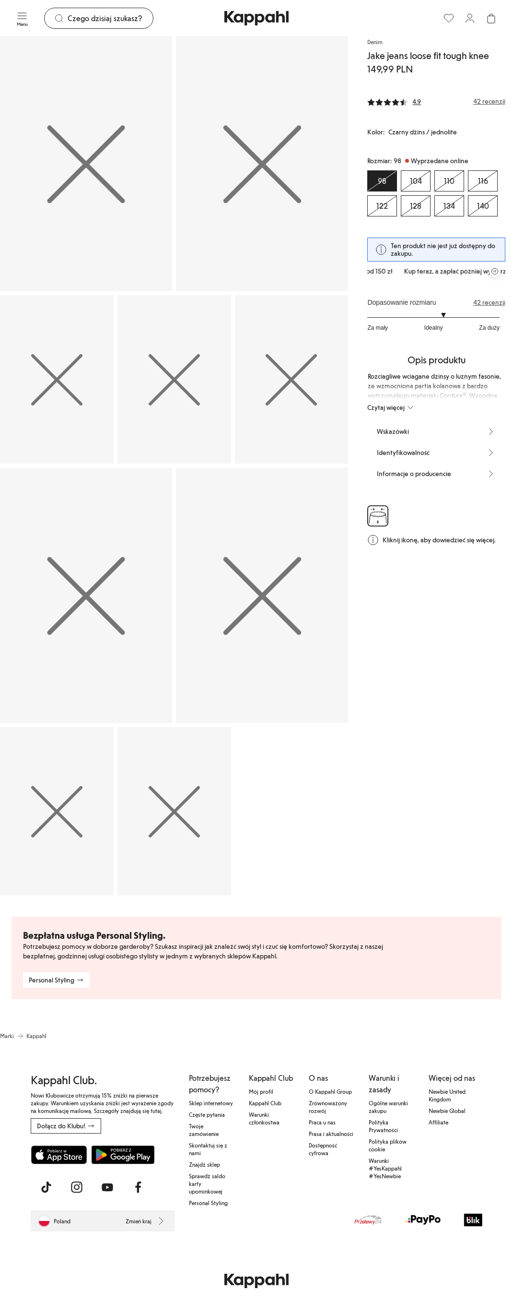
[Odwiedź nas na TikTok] (46, 1187)
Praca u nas (322, 1122)
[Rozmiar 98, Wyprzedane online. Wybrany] (382, 180)
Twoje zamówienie (204, 1130)
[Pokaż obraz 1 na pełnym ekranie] (86, 163)
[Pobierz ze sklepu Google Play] (122, 1154)
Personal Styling (208, 1202)
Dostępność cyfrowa (323, 1149)
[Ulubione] (448, 18)
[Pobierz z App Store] (59, 1154)
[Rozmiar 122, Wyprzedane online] (382, 205)
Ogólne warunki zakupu (388, 1107)
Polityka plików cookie (388, 1145)
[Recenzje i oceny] (436, 101)
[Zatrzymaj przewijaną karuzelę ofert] (495, 271)
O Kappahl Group (330, 1091)
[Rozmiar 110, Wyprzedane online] (449, 180)
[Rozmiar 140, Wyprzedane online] (483, 205)
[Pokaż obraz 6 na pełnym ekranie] (86, 595)
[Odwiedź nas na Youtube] (107, 1187)
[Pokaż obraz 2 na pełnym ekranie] (262, 163)
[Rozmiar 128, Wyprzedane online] (416, 205)
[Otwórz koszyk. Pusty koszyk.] (490, 18)
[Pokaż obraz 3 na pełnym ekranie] (57, 379)
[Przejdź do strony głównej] (256, 18)
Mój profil (261, 1091)
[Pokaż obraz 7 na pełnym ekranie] (262, 595)
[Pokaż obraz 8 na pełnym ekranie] (57, 811)
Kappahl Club (265, 1103)
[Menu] (22, 18)
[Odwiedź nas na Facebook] (138, 1187)
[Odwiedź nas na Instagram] (76, 1187)
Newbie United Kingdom (447, 1095)
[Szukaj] (110, 18)
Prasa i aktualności (331, 1133)
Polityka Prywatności (383, 1126)
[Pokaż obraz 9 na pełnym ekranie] (174, 811)
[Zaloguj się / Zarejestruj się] (469, 18)
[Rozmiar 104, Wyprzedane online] (416, 180)
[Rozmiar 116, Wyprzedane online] (483, 180)
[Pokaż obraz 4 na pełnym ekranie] (174, 379)
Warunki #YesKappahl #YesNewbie (385, 1168)
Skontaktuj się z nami (208, 1149)
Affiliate (438, 1122)
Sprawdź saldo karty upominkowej (207, 1183)
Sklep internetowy (211, 1103)
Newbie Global (447, 1110)
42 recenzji (489, 302)
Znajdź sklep (204, 1164)
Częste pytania (207, 1114)
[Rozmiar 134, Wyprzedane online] (449, 205)
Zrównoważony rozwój (328, 1107)
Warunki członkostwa (264, 1118)
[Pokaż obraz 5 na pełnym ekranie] (292, 379)
